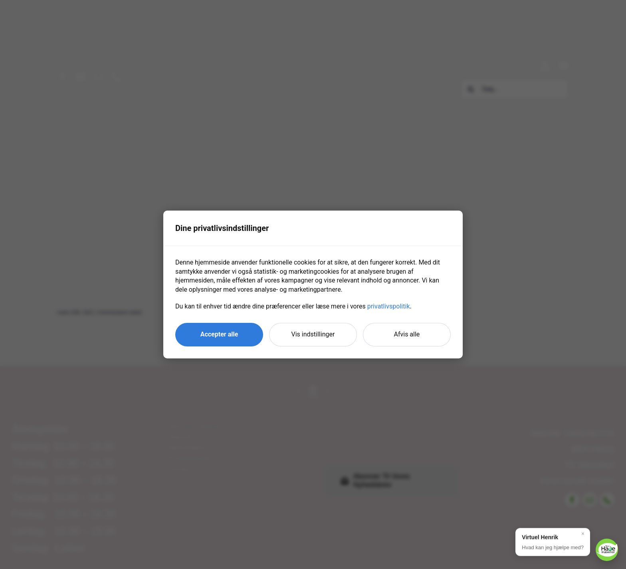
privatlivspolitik (388, 306)
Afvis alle (407, 334)
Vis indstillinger (313, 334)
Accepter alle (219, 334)
